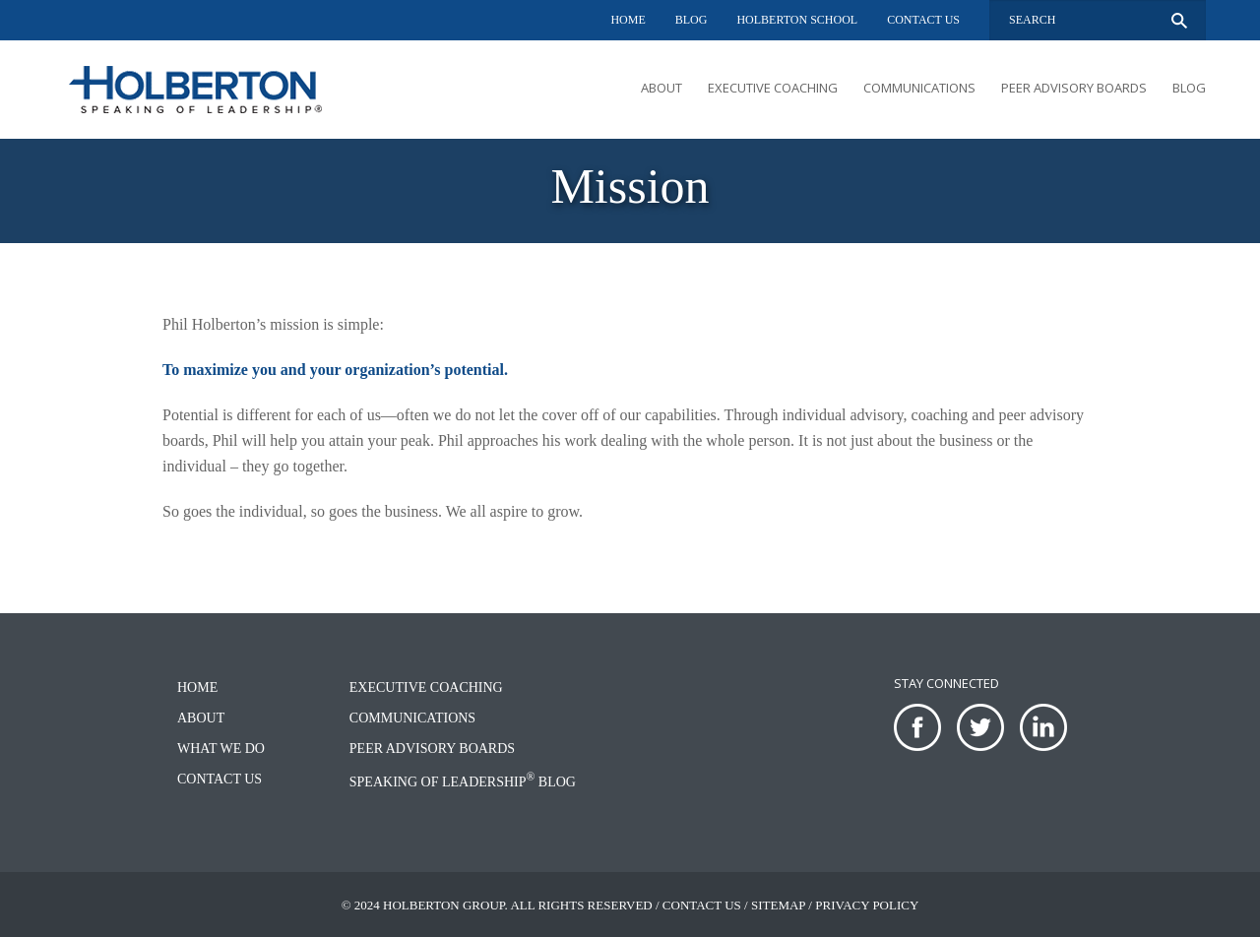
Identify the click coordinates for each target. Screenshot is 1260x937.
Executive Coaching (773, 87)
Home (627, 20)
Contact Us (923, 20)
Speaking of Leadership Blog (462, 782)
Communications (919, 87)
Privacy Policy (866, 905)
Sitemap (778, 905)
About (661, 87)
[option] (630, 191)
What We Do (221, 748)
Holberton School (796, 20)
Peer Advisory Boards (1074, 87)
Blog (691, 20)
